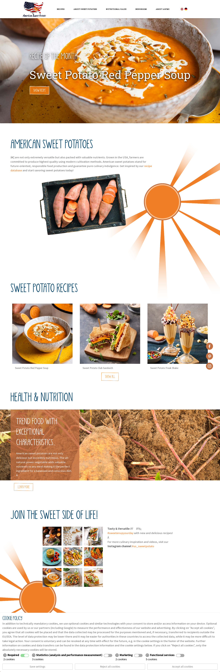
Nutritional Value (116, 9)
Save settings (37, 666)
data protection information (97, 645)
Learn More (23, 488)
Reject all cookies (110, 666)
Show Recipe (39, 90)
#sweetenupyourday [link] (120, 534)
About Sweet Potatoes (85, 9)
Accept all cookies (182, 666)
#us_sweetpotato (143, 547)
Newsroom (141, 9)
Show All (110, 379)
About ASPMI (162, 9)
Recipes (61, 9)
